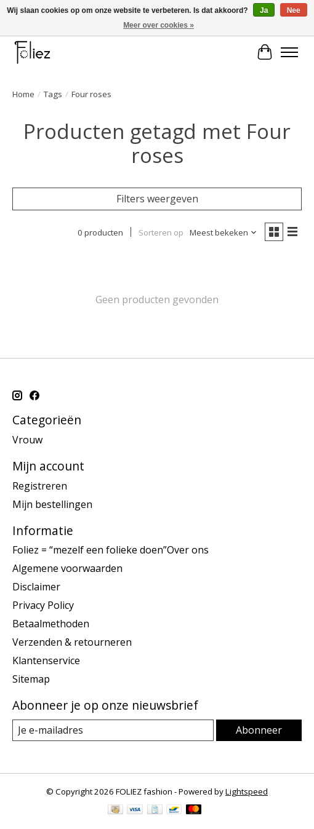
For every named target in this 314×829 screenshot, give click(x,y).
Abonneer (259, 730)
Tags (53, 94)
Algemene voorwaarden (67, 568)
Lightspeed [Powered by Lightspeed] (246, 791)
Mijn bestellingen (52, 504)
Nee (293, 10)
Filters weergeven (157, 198)
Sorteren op (161, 232)
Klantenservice (46, 660)
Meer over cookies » (158, 25)
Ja (264, 10)
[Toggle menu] (289, 52)
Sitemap (31, 679)
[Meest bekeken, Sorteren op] (223, 232)
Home (23, 94)
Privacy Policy (43, 605)
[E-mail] (113, 730)
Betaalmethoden (50, 623)
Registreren (39, 486)
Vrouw (27, 439)
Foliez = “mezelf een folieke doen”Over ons (110, 550)
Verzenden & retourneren (72, 642)
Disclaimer (36, 586)
